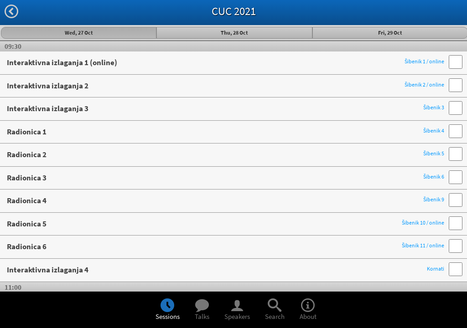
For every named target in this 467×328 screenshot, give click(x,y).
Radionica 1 (225, 132)
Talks (202, 310)
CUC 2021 (234, 11)
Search (275, 310)
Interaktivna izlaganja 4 (225, 270)
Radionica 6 (225, 246)
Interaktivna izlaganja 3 (225, 108)
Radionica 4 (225, 200)
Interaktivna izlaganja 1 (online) (225, 62)
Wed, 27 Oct (79, 32)
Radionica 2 (225, 154)
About (308, 310)
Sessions (168, 310)
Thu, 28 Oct (234, 32)
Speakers (237, 310)
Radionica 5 (225, 224)
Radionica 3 (225, 178)
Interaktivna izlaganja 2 (225, 86)
